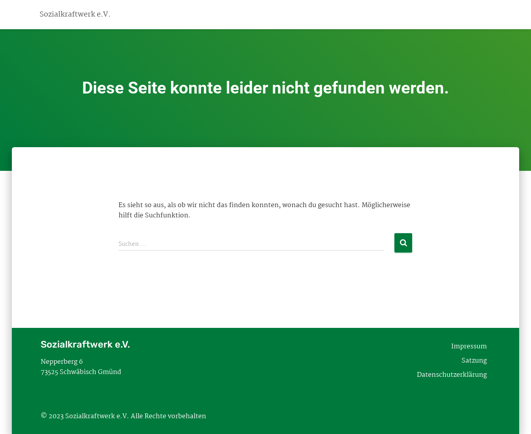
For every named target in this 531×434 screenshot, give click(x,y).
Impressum (469, 346)
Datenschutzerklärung (452, 375)
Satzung (474, 360)
